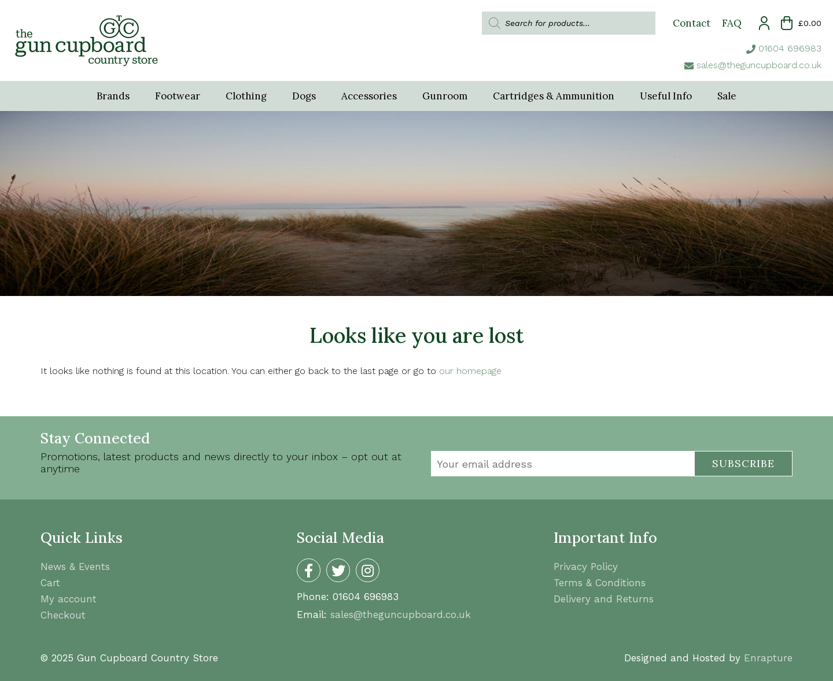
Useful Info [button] (666, 96)
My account (68, 599)
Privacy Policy (586, 566)
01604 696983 (789, 48)
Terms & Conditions (600, 583)
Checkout (63, 615)
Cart (50, 583)
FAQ (732, 23)
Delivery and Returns (604, 599)
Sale (726, 96)
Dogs (304, 96)
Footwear (177, 96)
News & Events (75, 566)
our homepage (470, 370)
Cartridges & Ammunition (553, 96)
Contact (691, 23)
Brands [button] (113, 96)
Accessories (369, 96)
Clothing (246, 96)
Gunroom (444, 96)
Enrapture (768, 658)
